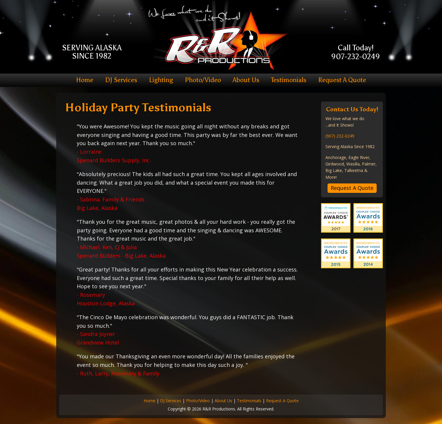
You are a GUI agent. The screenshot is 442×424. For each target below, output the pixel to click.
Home (84, 80)
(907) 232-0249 (339, 136)
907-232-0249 (355, 56)
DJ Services (121, 80)
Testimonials (288, 80)
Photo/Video (203, 80)
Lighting (161, 80)
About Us (246, 80)
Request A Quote (342, 80)
